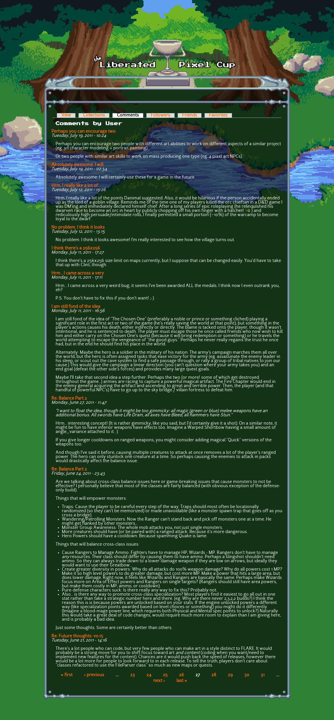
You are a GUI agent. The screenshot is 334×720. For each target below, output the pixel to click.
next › (159, 681)
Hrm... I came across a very (77, 273)
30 (246, 675)
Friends (189, 115)
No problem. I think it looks (78, 227)
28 (213, 675)
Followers (160, 115)
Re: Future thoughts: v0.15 (77, 636)
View (66, 115)
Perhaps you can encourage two (83, 132)
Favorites (218, 115)
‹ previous (94, 675)
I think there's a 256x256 (75, 248)
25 (165, 675)
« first (67, 675)
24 (148, 675)
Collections (94, 115)
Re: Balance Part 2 (69, 398)
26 (181, 675)
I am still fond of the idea (75, 307)
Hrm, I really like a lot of (74, 186)
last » (181, 681)
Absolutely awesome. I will (77, 165)
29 (230, 675)
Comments (130, 115)
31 (263, 675)
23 (132, 675)
